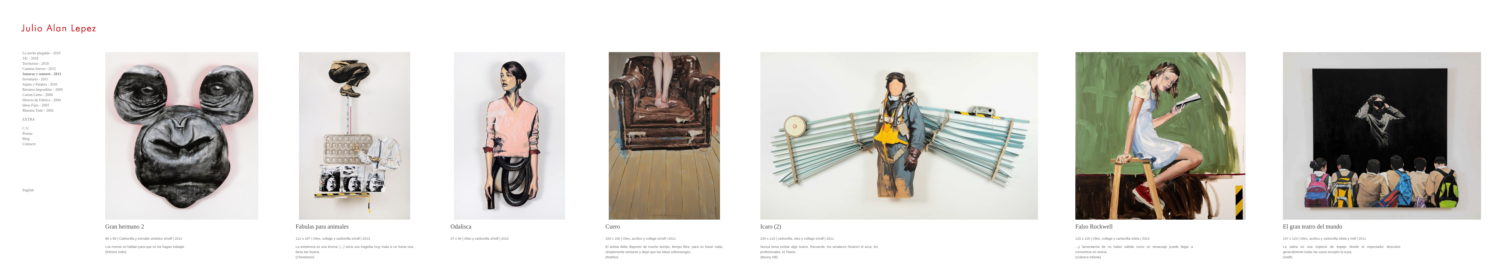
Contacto (29, 144)
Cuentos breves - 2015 (39, 69)
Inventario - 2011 (35, 79)
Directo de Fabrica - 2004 (41, 100)
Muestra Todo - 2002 (38, 110)
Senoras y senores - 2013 (41, 74)
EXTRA (28, 119)
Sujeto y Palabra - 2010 (39, 84)
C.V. (25, 128)
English (28, 190)
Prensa (27, 133)
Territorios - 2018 (35, 63)
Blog (25, 139)
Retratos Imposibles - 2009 (42, 89)
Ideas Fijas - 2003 (35, 105)
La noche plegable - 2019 (41, 53)
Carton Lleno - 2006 (37, 95)
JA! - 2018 (30, 58)
